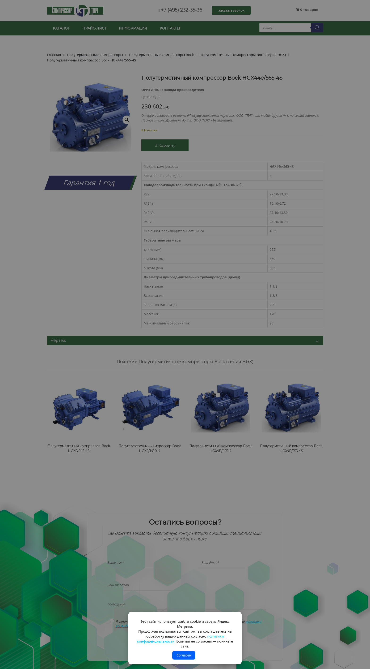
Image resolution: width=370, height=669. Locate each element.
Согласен (184, 655)
